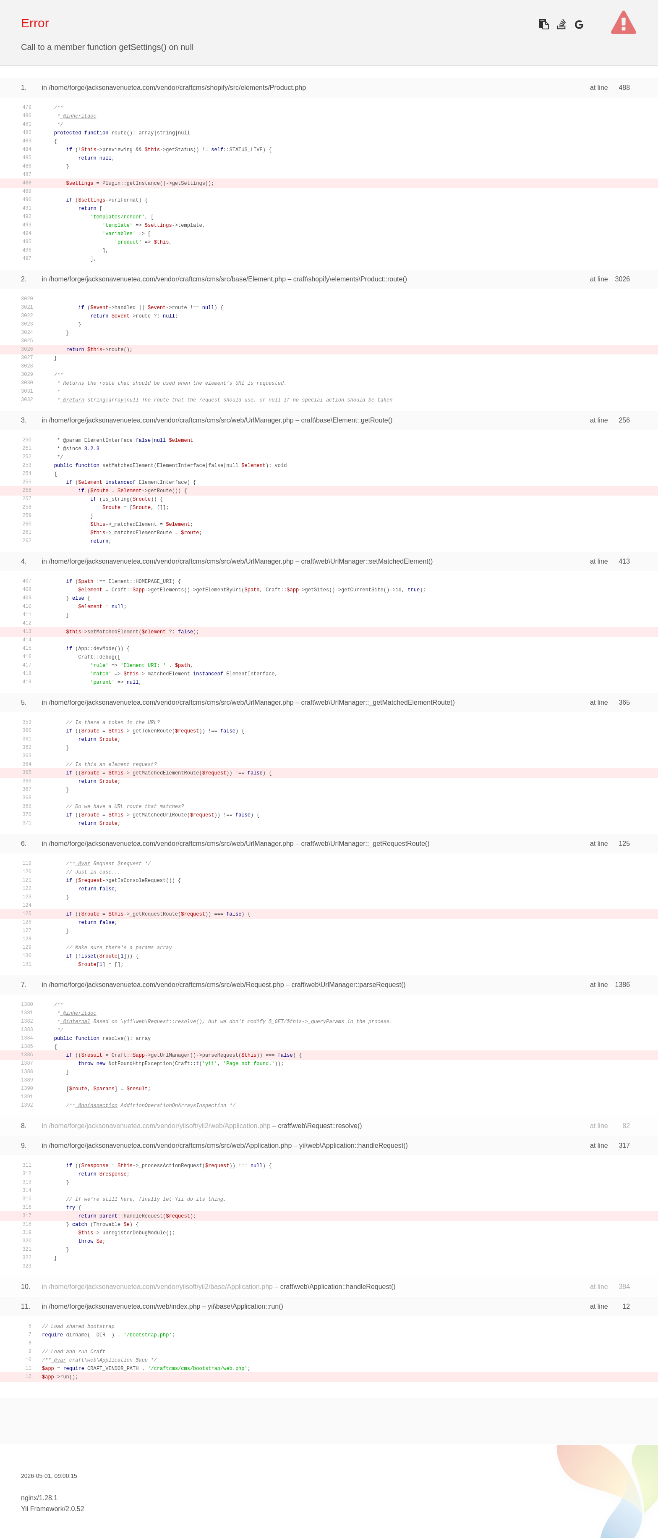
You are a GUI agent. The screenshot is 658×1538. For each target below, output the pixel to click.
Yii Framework (42, 1508)
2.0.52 (74, 1508)
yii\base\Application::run (243, 1306)
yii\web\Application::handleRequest (351, 1145)
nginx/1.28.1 (39, 1497)
